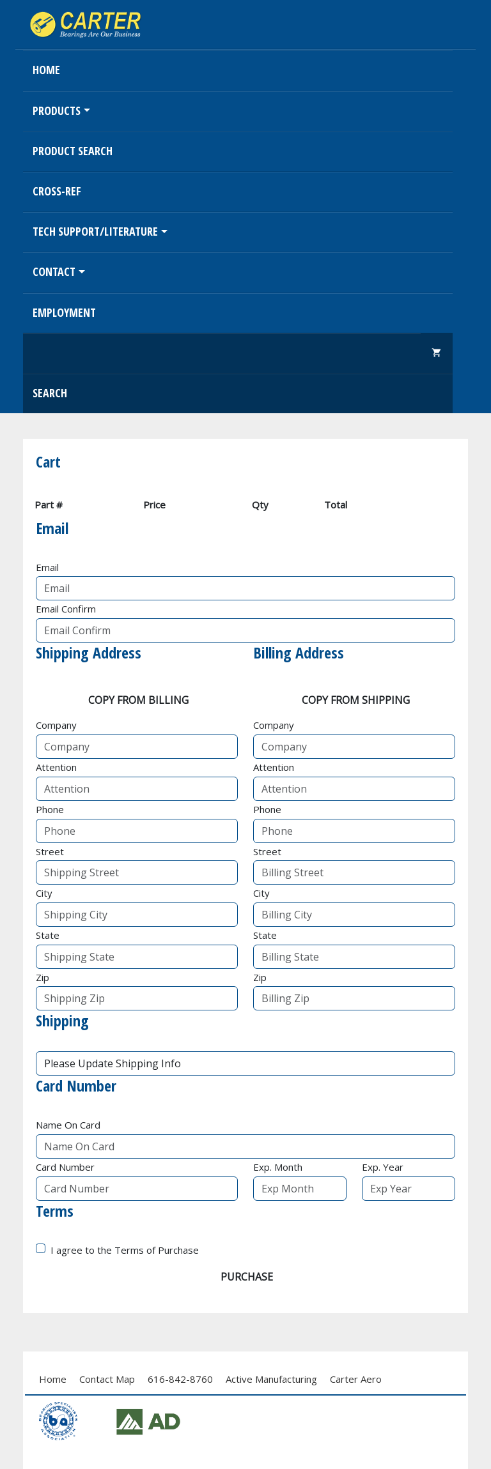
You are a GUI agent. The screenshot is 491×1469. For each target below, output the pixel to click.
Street (50, 851)
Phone (50, 809)
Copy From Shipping (356, 700)
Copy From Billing (138, 700)
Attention (56, 767)
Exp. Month (277, 1167)
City (44, 893)
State (47, 935)
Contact (54, 271)
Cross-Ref (57, 191)
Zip (42, 977)
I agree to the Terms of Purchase (125, 1250)
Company (56, 725)
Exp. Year (382, 1167)
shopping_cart (437, 353)
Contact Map (107, 1379)
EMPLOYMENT (64, 312)
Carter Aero (356, 1379)
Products (57, 110)
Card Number (65, 1167)
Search (50, 392)
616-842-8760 (180, 1379)
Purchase (247, 1277)
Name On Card (68, 1124)
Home (46, 69)
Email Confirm (66, 608)
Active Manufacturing (271, 1379)
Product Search (73, 150)
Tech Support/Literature (95, 231)
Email (47, 567)
